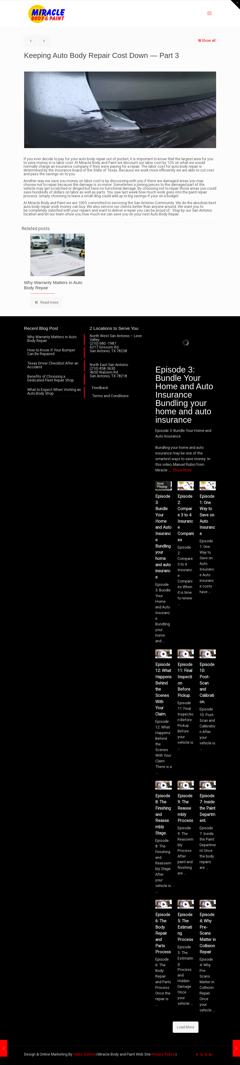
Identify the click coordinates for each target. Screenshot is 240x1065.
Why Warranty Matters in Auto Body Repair (52, 339)
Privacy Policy (163, 1054)
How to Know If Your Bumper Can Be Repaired (51, 352)
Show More (182, 470)
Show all (206, 40)
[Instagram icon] (206, 1054)
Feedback (100, 387)
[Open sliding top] (235, 4)
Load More (185, 1027)
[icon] (210, 1054)
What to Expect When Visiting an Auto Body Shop (54, 392)
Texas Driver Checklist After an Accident (52, 365)
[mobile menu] (209, 13)
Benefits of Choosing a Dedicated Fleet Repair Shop (50, 378)
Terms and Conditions (110, 396)
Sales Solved (84, 1054)
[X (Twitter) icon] (201, 1054)
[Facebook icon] (197, 1054)
